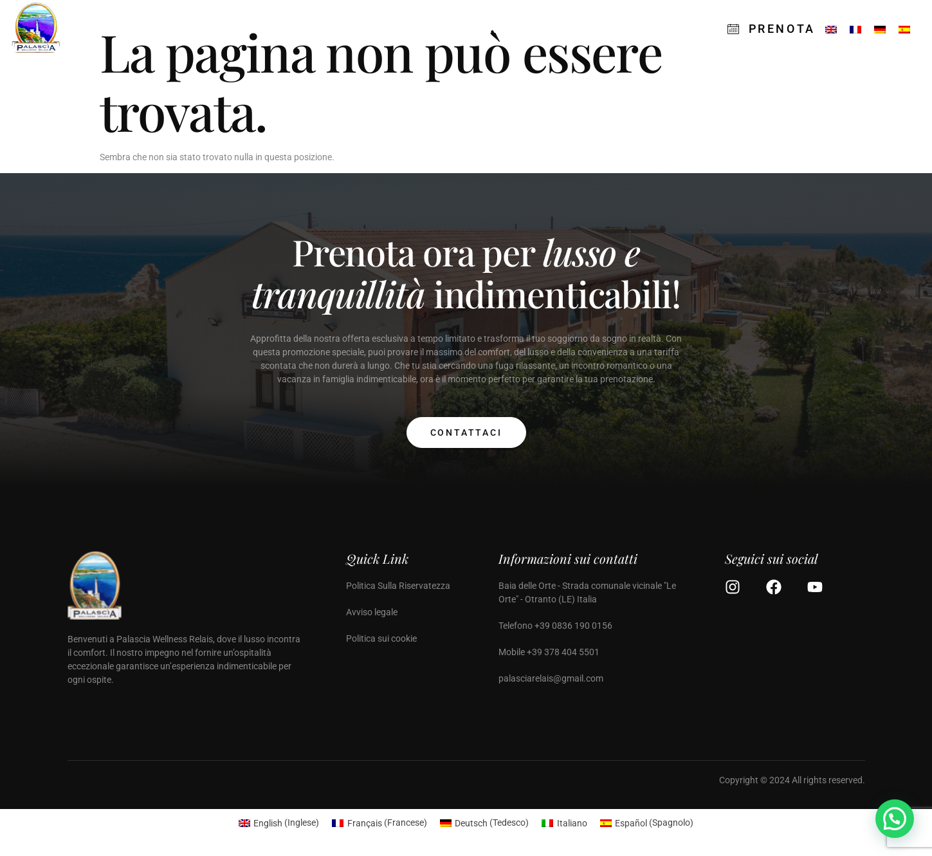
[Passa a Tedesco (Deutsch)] (485, 822)
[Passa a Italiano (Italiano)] (564, 822)
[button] (894, 818)
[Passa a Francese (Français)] (379, 822)
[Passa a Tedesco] (880, 29)
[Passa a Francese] (855, 29)
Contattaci (466, 432)
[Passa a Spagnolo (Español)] (647, 822)
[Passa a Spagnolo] (904, 29)
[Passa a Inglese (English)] (279, 822)
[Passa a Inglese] (831, 29)
